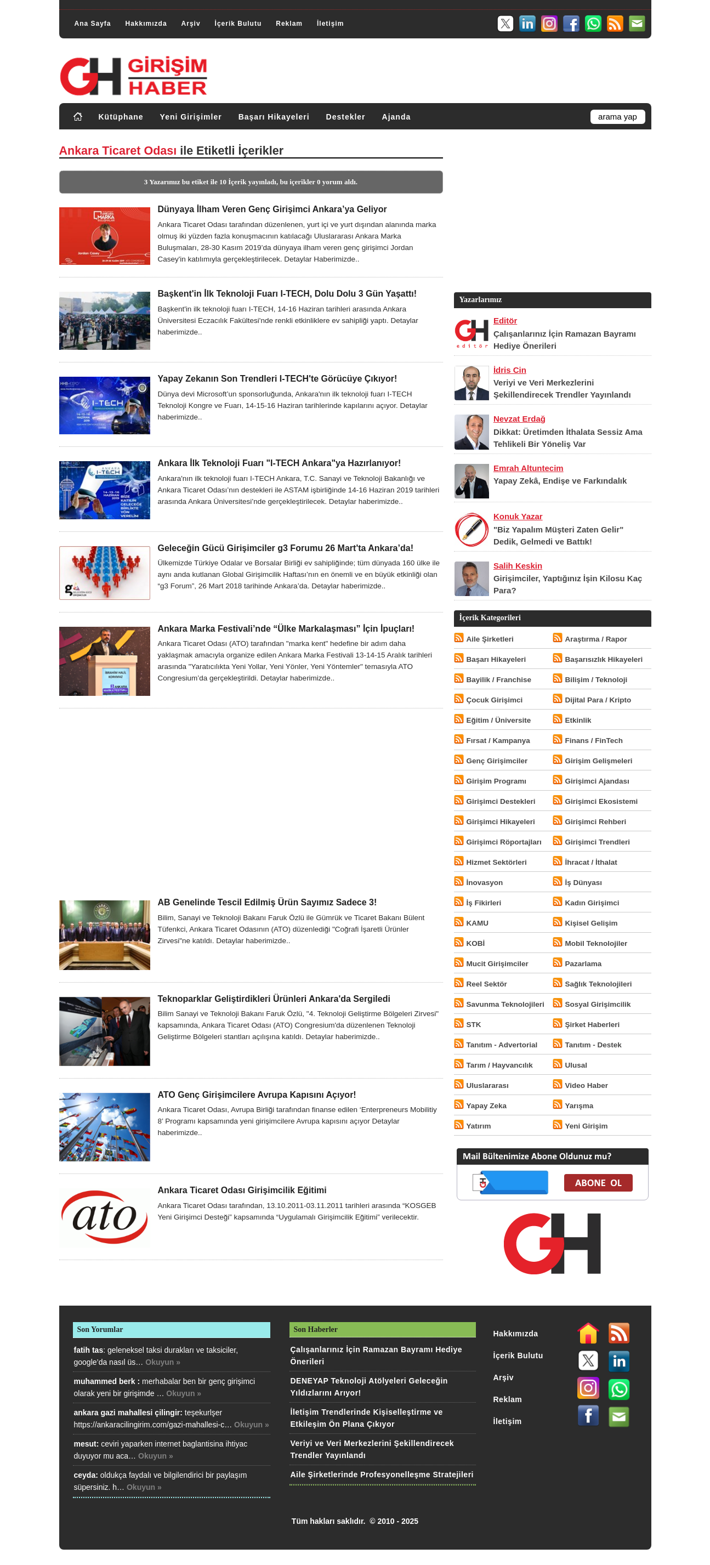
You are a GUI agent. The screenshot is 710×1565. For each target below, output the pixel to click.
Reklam (289, 23)
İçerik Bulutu (238, 23)
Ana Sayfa (93, 23)
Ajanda (396, 116)
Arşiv (191, 23)
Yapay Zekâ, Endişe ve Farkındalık (560, 480)
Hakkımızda (146, 23)
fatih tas (89, 1350)
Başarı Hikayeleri (274, 116)
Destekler (346, 116)
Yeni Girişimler (191, 116)
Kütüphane (121, 116)
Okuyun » (162, 1362)
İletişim (330, 23)
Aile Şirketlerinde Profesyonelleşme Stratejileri (382, 1474)
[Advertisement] (251, 803)
